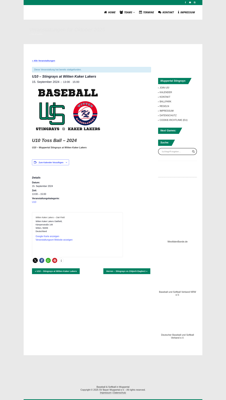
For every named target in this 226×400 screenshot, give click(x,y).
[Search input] (176, 151)
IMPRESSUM (186, 12)
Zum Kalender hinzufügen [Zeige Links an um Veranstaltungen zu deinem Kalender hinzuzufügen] (51, 162)
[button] (35, 260)
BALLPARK (165, 101)
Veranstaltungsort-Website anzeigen (54, 240)
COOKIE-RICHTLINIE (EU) (174, 120)
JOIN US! (164, 87)
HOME (109, 12)
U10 (34, 202)
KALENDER (166, 92)
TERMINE (146, 12)
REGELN (164, 106)
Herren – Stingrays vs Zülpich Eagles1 (126, 271)
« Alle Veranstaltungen (43, 60)
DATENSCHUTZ (168, 115)
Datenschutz (119, 392)
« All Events (35, 34)
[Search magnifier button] (193, 151)
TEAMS (127, 12)
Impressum (105, 392)
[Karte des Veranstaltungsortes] (98, 234)
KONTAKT (166, 12)
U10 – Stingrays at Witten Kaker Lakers (56, 271)
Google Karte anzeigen (47, 236)
